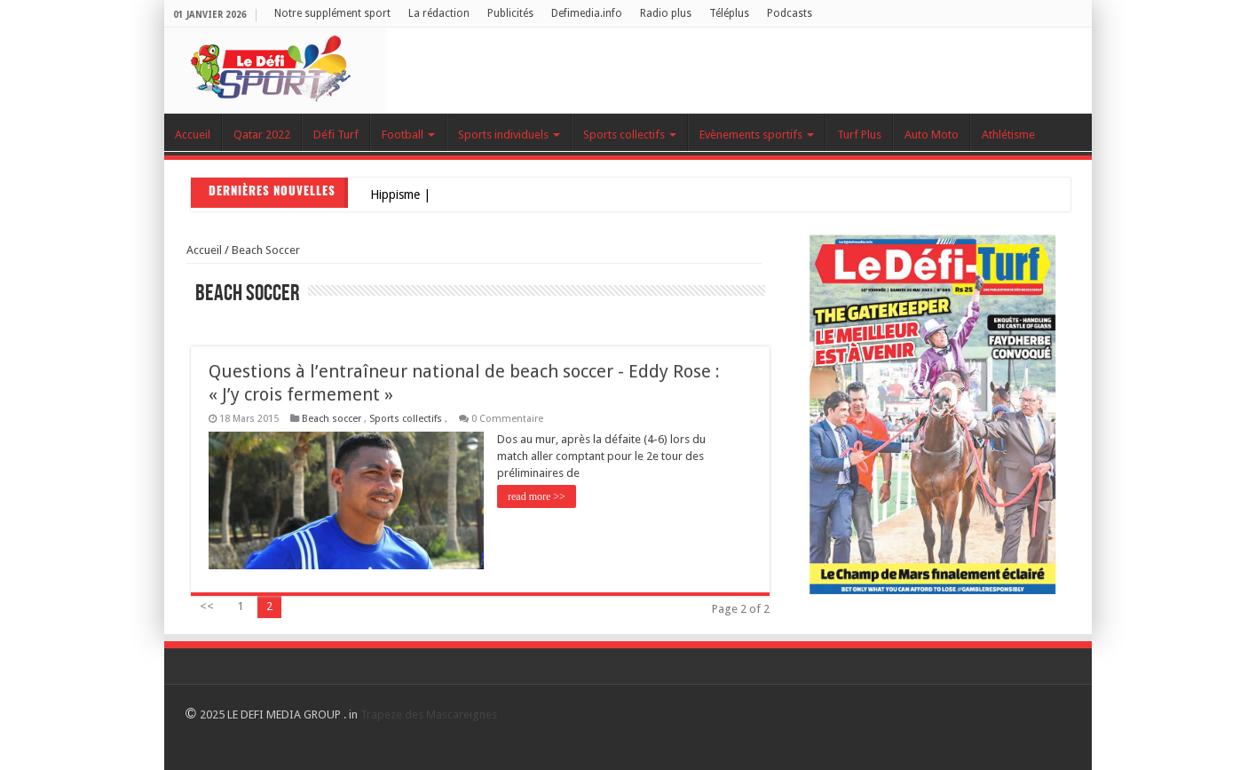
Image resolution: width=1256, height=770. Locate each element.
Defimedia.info (586, 13)
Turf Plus (859, 134)
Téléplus (729, 13)
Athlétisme (1008, 134)
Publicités (510, 13)
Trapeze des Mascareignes (428, 714)
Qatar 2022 (261, 134)
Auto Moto (931, 134)
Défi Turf (336, 134)
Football (408, 134)
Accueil (192, 134)
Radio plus (665, 13)
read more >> (536, 496)
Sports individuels (509, 134)
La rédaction (439, 13)
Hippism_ (394, 194)
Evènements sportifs (756, 134)
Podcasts (789, 13)
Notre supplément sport (332, 13)
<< (207, 606)
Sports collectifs (629, 134)
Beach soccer (266, 250)
